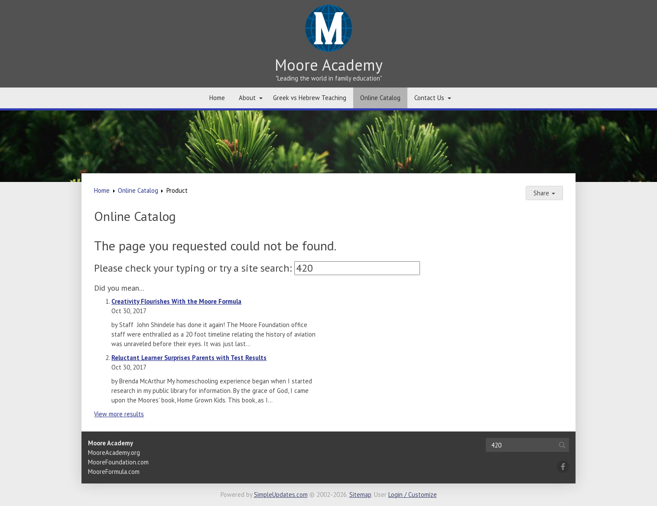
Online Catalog (380, 98)
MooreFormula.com (114, 471)
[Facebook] (563, 466)
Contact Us (429, 98)
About (247, 98)
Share (544, 193)
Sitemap (360, 494)
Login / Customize (412, 494)
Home (217, 98)
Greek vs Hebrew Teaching (309, 98)
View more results (119, 414)
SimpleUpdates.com (281, 494)
